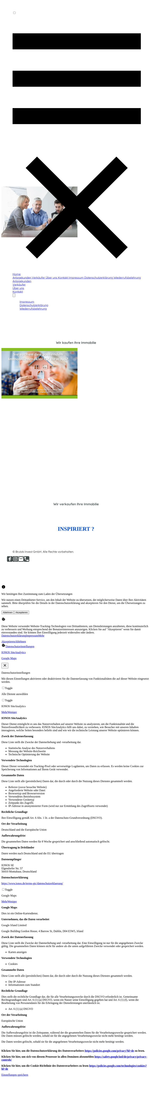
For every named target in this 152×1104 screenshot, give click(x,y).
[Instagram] (15, 560)
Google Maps (9, 658)
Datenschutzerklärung (13, 635)
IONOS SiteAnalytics (13, 652)
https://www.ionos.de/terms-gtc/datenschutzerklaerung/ (32, 883)
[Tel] (26, 560)
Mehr (41, 635)
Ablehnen (8, 612)
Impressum (32, 635)
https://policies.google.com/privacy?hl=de (109, 1050)
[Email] (21, 560)
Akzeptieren (21, 612)
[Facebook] (10, 560)
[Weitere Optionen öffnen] (14, 295)
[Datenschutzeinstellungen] (17, 646)
